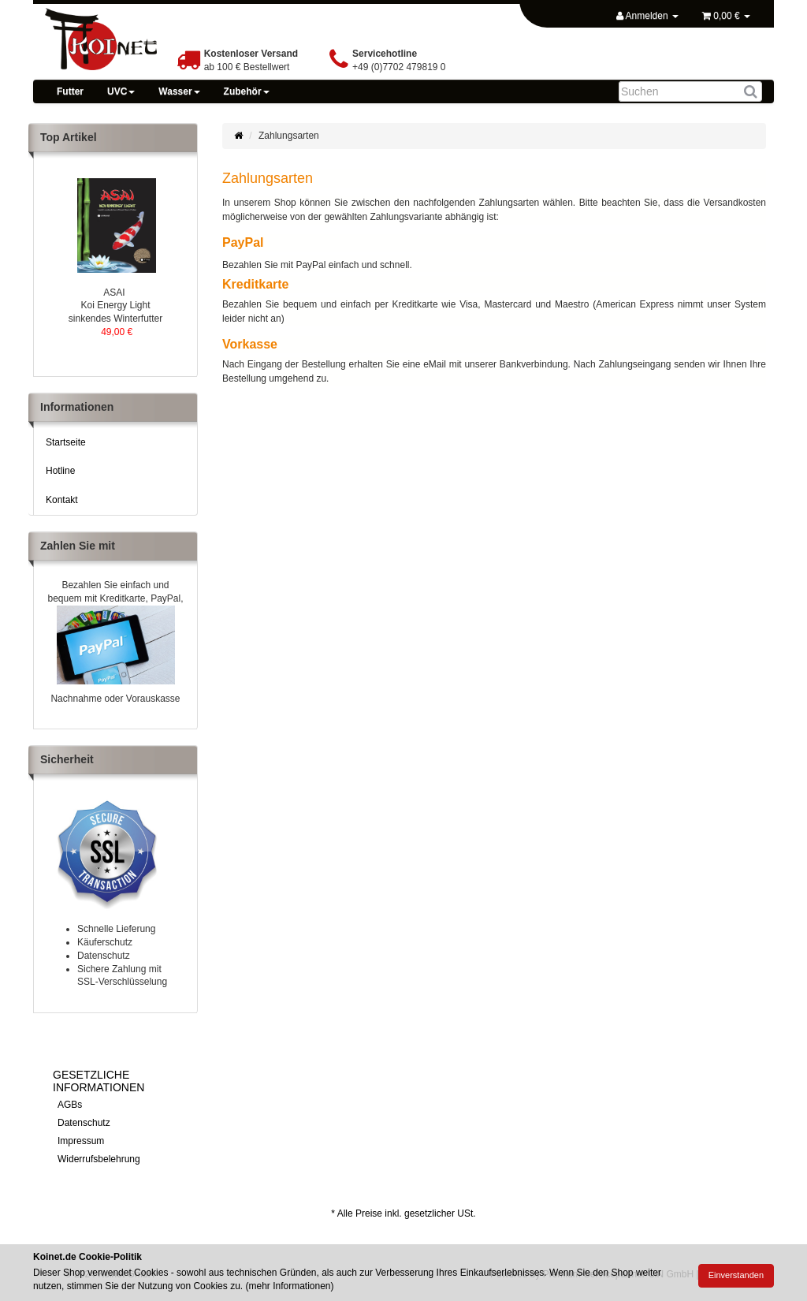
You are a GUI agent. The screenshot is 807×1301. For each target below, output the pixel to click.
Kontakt (62, 499)
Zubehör (247, 91)
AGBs (70, 1104)
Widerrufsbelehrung (99, 1159)
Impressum (81, 1140)
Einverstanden (736, 1275)
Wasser (178, 91)
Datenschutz (84, 1122)
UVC (121, 91)
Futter (70, 91)
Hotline (60, 470)
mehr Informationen (289, 1286)
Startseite (66, 442)
